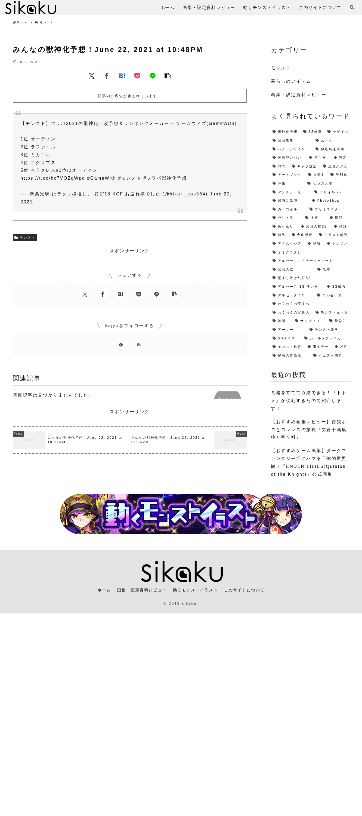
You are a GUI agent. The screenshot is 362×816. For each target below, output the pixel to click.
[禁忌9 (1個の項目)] (339, 321)
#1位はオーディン (76, 170)
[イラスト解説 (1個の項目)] (334, 235)
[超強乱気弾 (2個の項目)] (289, 201)
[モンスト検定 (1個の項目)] (287, 347)
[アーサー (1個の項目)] (288, 330)
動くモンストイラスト (196, 590)
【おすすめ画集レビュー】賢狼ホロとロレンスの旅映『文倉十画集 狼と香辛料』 (308, 429)
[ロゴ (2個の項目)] (279, 166)
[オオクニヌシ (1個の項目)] (310, 252)
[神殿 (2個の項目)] (314, 218)
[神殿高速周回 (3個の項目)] (332, 149)
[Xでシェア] (91, 75)
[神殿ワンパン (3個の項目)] (288, 158)
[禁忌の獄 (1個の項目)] (292, 270)
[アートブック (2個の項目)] (287, 175)
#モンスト (130, 178)
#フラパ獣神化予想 (165, 178)
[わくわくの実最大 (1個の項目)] (291, 313)
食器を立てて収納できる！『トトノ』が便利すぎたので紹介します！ (308, 400)
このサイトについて (247, 590)
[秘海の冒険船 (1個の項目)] (290, 356)
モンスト (25, 238)
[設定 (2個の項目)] (341, 158)
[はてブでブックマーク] (122, 75)
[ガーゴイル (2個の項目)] (288, 209)
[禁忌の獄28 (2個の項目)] (315, 227)
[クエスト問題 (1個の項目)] (331, 356)
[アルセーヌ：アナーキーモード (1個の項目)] (310, 261)
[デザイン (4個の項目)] (338, 132)
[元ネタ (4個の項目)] (332, 141)
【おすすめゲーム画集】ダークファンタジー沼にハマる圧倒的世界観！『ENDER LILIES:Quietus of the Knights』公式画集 (308, 462)
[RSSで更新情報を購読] (138, 344)
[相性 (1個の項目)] (342, 347)
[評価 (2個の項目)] (287, 184)
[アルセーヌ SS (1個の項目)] (292, 295)
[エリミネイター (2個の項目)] (329, 209)
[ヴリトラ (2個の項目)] (286, 218)
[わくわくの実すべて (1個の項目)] (310, 304)
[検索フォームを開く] (352, 7)
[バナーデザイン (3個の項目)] (291, 149)
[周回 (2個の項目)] (339, 218)
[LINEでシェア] (152, 75)
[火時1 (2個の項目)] (316, 175)
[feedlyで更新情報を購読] (120, 344)
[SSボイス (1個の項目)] (285, 338)
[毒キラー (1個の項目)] (318, 347)
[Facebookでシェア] (106, 75)
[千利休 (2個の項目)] (339, 175)
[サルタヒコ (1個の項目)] (309, 321)
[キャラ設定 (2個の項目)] (305, 166)
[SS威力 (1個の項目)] (338, 287)
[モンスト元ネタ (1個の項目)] (332, 313)
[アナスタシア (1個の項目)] (287, 244)
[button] (167, 75)
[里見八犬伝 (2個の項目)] (336, 166)
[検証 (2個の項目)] (341, 227)
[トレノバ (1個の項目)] (338, 244)
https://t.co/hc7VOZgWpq (53, 178)
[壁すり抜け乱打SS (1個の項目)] (310, 278)
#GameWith (101, 178)
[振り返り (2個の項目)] (284, 227)
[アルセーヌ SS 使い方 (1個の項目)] (297, 287)
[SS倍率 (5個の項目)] (312, 132)
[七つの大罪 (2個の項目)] (328, 184)
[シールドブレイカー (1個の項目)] (326, 338)
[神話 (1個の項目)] (281, 321)
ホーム (100, 590)
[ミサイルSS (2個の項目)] (331, 192)
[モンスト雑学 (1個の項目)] (329, 330)
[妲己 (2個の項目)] (279, 235)
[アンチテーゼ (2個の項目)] (290, 192)
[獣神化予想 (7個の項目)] (285, 132)
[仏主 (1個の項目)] (333, 270)
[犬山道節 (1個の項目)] (303, 235)
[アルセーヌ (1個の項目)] (333, 295)
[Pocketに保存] (137, 75)
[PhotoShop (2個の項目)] (330, 201)
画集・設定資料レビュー (139, 590)
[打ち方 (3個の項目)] (318, 158)
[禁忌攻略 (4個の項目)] (291, 141)
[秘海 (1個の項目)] (314, 244)
